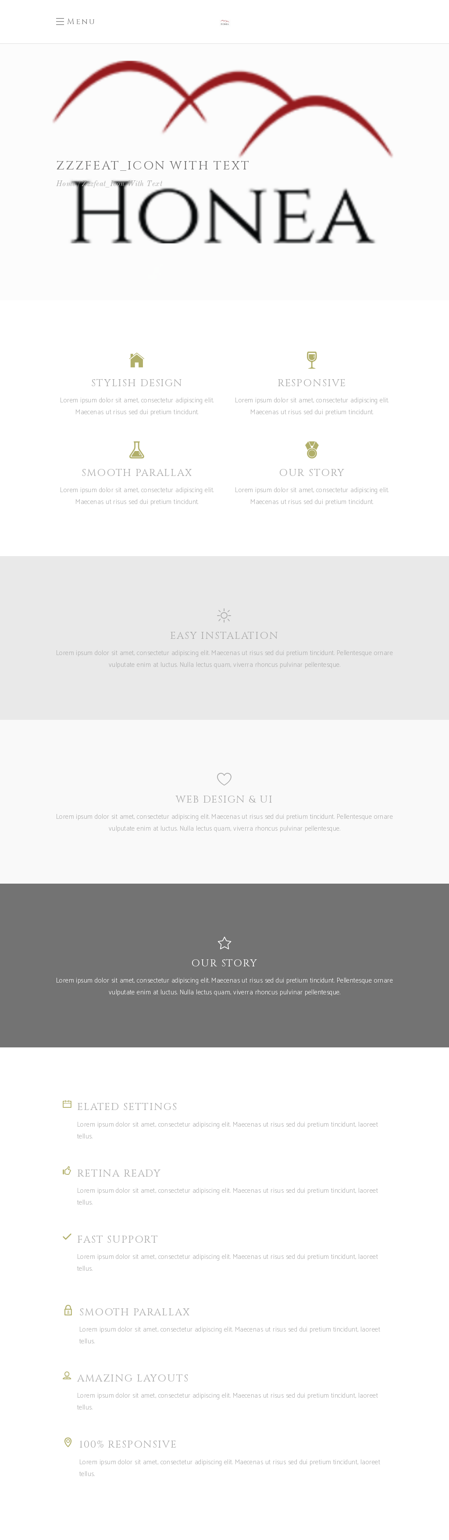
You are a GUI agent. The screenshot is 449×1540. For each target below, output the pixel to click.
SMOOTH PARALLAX (134, 1312)
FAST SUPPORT (118, 1240)
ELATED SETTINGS (127, 1107)
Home (66, 184)
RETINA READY (119, 1174)
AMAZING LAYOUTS (133, 1378)
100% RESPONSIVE (128, 1445)
